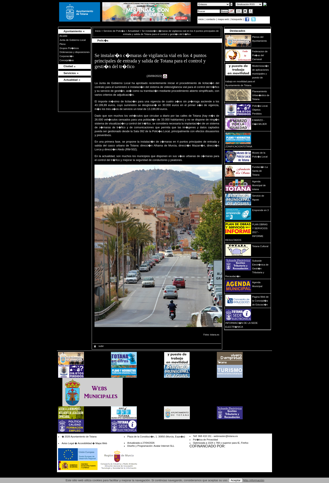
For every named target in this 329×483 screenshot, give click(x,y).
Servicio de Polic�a (114, 31)
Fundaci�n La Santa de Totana (260, 171)
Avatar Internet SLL (164, 446)
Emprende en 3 (260, 210)
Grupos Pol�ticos (69, 48)
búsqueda (237, 19)
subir (98, 346)
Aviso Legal (68, 443)
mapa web (224, 19)
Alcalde (63, 36)
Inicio (98, 31)
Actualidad (133, 31)
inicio (201, 19)
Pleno (62, 44)
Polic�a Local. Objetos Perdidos (260, 110)
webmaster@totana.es (226, 436)
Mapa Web (101, 443)
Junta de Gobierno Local (72, 40)
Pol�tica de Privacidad (205, 439)
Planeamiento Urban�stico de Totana (260, 95)
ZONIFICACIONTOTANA (238, 146)
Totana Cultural (260, 246)
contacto (210, 19)
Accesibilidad (85, 443)
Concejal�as (66, 60)
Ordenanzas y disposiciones (74, 52)
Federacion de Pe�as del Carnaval (260, 55)
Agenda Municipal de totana (259, 185)
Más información (253, 480)
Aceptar (236, 480)
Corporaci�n (66, 56)
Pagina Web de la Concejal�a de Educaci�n (260, 301)
